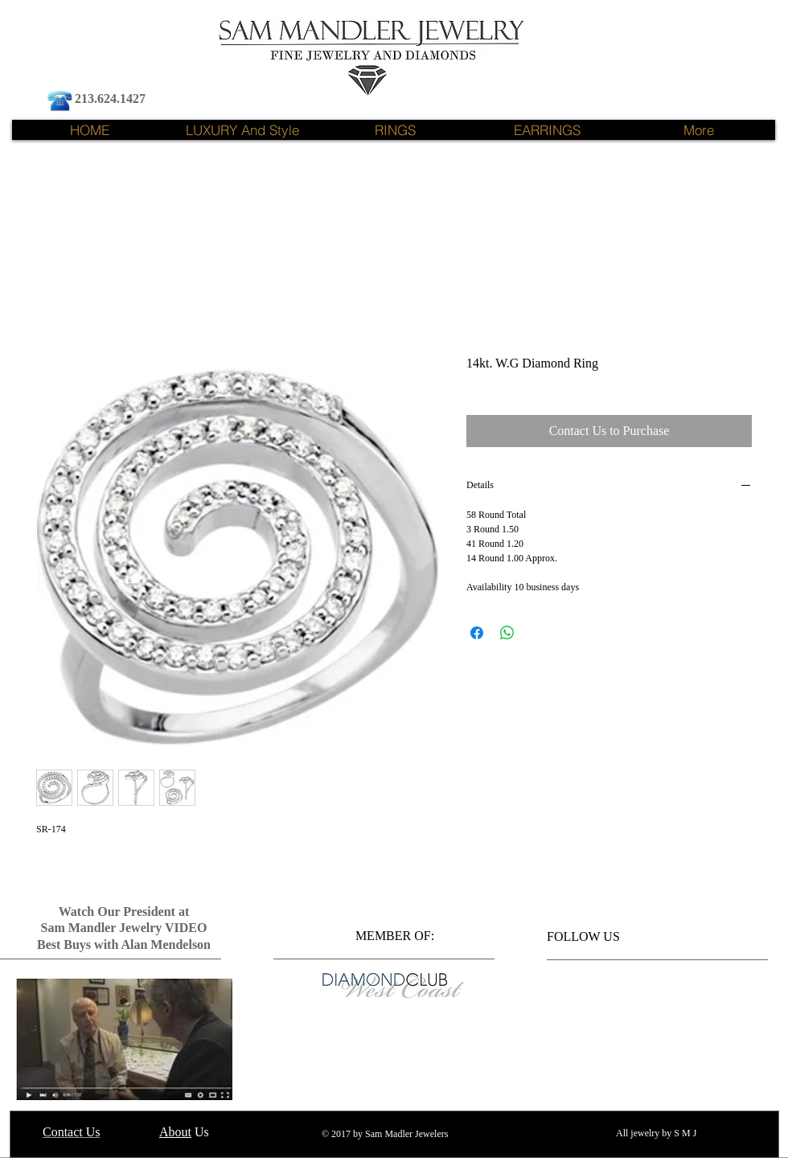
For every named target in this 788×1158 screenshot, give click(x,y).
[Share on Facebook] (476, 633)
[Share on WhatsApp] (507, 633)
